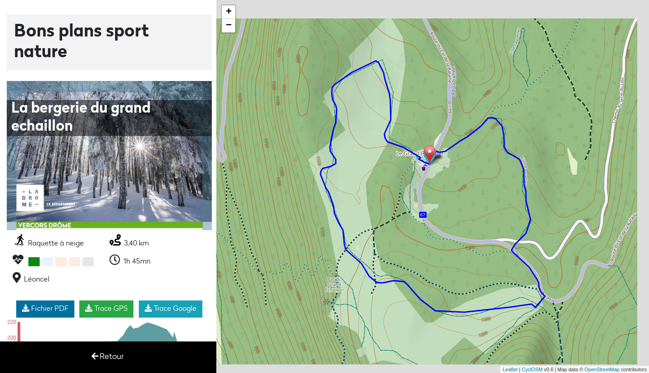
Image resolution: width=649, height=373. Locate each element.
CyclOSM (531, 369)
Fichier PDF (45, 309)
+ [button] (229, 12)
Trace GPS (106, 309)
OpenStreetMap (602, 369)
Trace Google (171, 309)
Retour (107, 356)
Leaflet (510, 369)
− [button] (229, 25)
